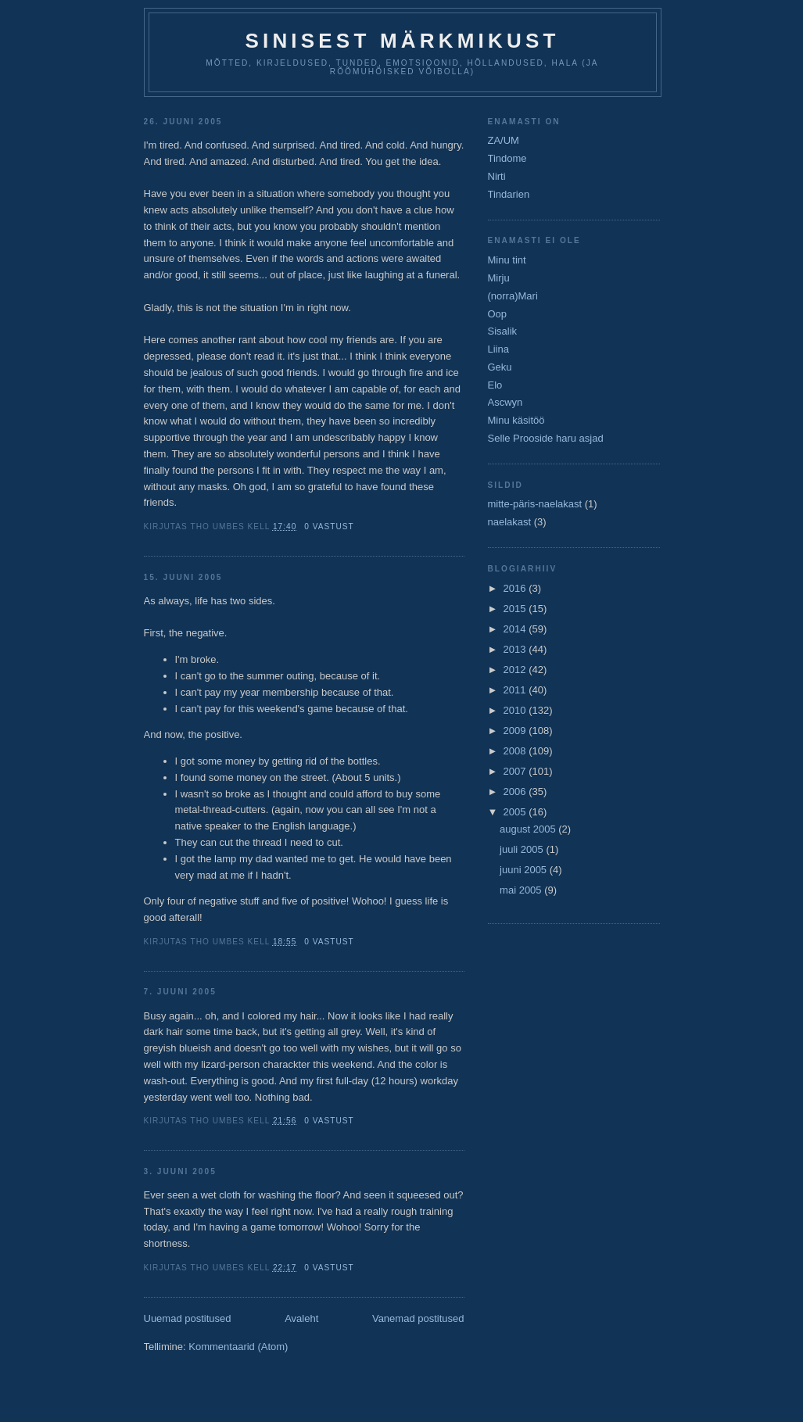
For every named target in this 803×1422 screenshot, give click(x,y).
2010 (516, 710)
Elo (495, 385)
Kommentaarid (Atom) (238, 1346)
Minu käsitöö (516, 420)
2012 (516, 669)
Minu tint (507, 260)
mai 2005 (522, 890)
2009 (516, 730)
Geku (500, 367)
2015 (516, 608)
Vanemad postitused (418, 1318)
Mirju (499, 278)
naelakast (510, 522)
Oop (497, 314)
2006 (516, 791)
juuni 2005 (525, 870)
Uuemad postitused (187, 1318)
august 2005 (529, 829)
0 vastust (329, 526)
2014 (516, 629)
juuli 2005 (523, 849)
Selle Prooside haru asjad (546, 438)
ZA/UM (503, 140)
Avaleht (301, 1318)
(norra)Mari (513, 296)
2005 (516, 812)
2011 (516, 690)
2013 (516, 649)
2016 (516, 588)
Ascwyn (505, 402)
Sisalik (503, 331)
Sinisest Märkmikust (402, 40)
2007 (516, 771)
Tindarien (509, 194)
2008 (516, 751)
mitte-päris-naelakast (535, 504)
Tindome (507, 158)
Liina (498, 349)
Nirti (497, 176)
